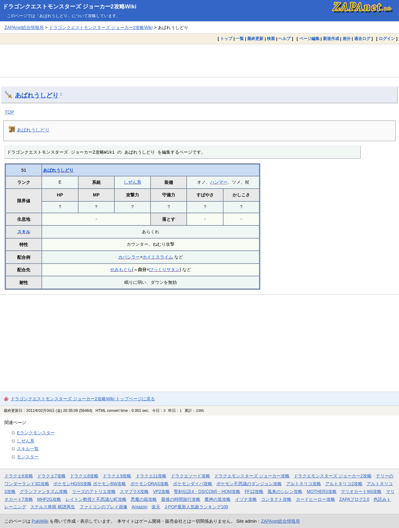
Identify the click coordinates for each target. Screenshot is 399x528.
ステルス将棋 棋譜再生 (52, 506)
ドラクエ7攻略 (51, 475)
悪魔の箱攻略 (144, 499)
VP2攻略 (161, 491)
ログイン (387, 38)
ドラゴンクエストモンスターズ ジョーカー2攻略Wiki (69, 6)
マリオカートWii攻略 (361, 491)
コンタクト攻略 (276, 499)
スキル (23, 231)
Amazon (139, 506)
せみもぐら (121, 269)
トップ (226, 38)
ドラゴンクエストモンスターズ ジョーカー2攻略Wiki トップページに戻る (83, 398)
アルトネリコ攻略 (303, 483)
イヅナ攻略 (246, 499)
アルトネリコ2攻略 (344, 483)
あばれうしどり (37, 95)
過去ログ (362, 38)
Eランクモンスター (36, 432)
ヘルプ (284, 38)
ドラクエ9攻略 (117, 475)
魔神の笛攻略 (217, 499)
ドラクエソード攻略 (190, 475)
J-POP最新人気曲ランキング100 (196, 506)
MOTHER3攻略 (322, 491)
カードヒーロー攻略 (315, 499)
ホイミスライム (157, 256)
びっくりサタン (164, 269)
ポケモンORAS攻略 (149, 483)
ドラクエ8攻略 (84, 475)
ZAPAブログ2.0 (354, 499)
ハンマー (219, 182)
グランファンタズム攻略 (44, 491)
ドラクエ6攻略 (18, 475)
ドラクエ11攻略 (151, 475)
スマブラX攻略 (134, 491)
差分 (347, 38)
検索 (271, 38)
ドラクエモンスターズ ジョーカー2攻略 (333, 475)
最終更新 (255, 38)
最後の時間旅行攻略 (180, 499)
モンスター (28, 456)
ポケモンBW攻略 (109, 483)
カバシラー (129, 256)
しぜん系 (132, 182)
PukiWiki (40, 521)
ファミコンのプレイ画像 (103, 506)
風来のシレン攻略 (284, 491)
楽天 (155, 506)
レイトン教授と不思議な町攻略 (96, 499)
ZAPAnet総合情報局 (24, 27)
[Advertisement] (199, 61)
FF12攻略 (254, 491)
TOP (9, 112)
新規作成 (331, 38)
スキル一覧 (28, 448)
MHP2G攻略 (49, 499)
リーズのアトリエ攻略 (94, 491)
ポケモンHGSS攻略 (72, 483)
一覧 (240, 38)
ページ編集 (309, 38)
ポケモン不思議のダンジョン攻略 (249, 483)
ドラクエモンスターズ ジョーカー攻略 (252, 475)
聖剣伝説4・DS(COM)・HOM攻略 (207, 491)
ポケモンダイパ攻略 (192, 483)
